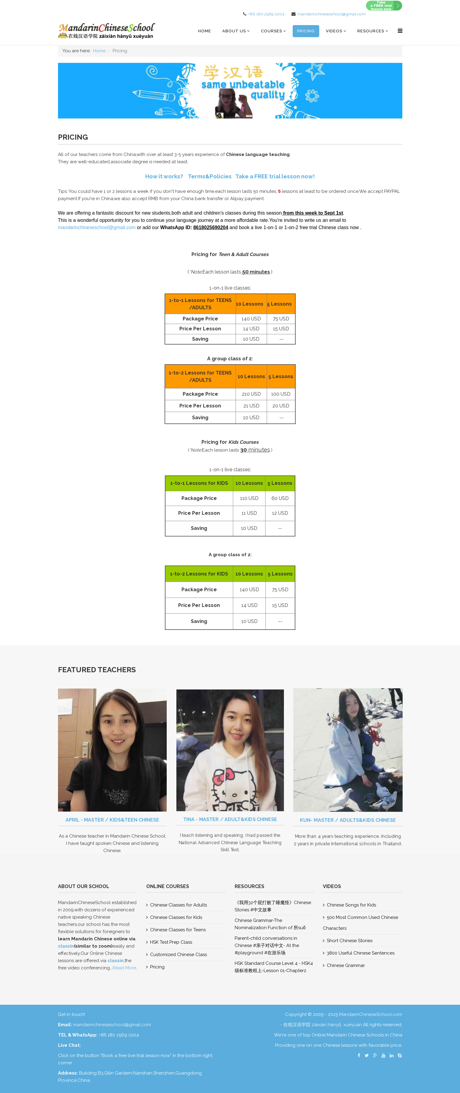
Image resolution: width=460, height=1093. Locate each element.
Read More (124, 968)
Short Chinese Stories (349, 940)
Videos (334, 31)
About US (234, 31)
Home (204, 31)
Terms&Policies (210, 176)
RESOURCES (370, 31)
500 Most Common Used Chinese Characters (360, 923)
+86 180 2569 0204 (266, 13)
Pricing (306, 31)
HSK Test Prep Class (171, 942)
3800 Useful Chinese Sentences (360, 953)
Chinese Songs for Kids (351, 905)
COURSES (271, 31)
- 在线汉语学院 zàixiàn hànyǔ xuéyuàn (321, 1024)
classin (66, 946)
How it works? (164, 176)
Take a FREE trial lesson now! (275, 176)
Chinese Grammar (346, 965)
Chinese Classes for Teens (178, 929)
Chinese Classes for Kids (176, 917)
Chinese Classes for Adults (178, 905)
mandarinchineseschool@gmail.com (332, 13)
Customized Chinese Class (178, 954)
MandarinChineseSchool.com (370, 1014)
